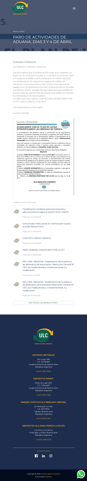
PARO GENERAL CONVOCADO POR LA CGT (44, 250)
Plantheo (48, 477)
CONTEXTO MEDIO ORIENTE (37, 238)
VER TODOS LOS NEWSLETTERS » (43, 303)
